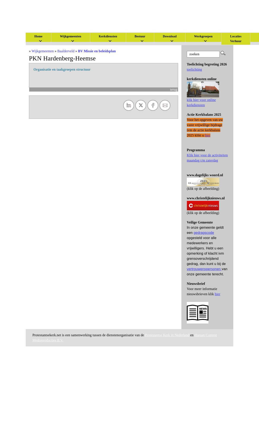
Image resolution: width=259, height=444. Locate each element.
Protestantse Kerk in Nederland (167, 335)
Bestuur (140, 36)
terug (173, 89)
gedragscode (204, 233)
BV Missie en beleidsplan (97, 51)
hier (217, 294)
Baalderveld (65, 51)
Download (170, 36)
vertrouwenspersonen (204, 269)
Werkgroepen (203, 36)
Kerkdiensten (108, 36)
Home (38, 36)
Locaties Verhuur (235, 39)
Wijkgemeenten (70, 36)
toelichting (194, 69)
